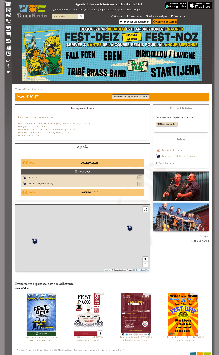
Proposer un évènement (135, 21)
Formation (167, 150)
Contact (40, 350)
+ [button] (145, 259)
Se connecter (134, 16)
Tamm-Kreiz (22, 89)
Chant (88, 123)
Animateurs (181, 150)
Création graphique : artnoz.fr (110, 350)
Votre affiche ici (22, 288)
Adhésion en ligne (156, 16)
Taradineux (26, 135)
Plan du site (31, 350)
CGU (55, 350)
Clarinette (49, 132)
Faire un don (178, 16)
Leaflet (107, 270)
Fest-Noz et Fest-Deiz (172, 156)
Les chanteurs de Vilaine (32, 129)
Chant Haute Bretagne (49, 123)
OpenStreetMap (142, 270)
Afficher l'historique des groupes (36, 117)
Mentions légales (65, 350)
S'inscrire (116, 16)
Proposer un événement (85, 350)
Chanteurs (191, 156)
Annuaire (39, 89)
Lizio (37, 177)
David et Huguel (28, 123)
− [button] (145, 264)
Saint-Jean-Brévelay (44, 183)
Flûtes (59, 132)
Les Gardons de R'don (31, 132)
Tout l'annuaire (166, 163)
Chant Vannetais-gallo (72, 123)
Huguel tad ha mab (29, 126)
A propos (21, 350)
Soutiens (49, 350)
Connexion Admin (165, 21)
